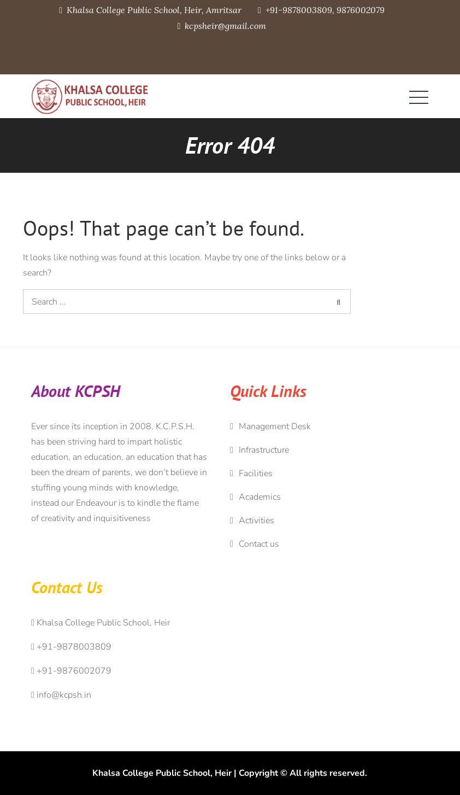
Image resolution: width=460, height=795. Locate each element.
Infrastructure (264, 450)
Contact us (259, 544)
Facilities (256, 473)
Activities (256, 521)
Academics (260, 497)
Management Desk (275, 426)
